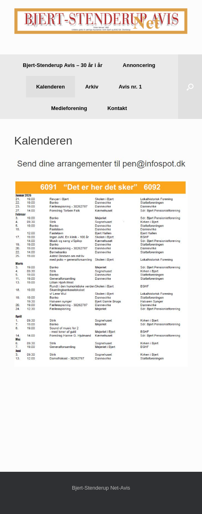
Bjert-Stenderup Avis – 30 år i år (62, 65)
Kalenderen (50, 87)
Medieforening (69, 108)
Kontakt (117, 108)
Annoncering (139, 65)
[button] (190, 86)
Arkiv (92, 87)
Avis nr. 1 (130, 87)
